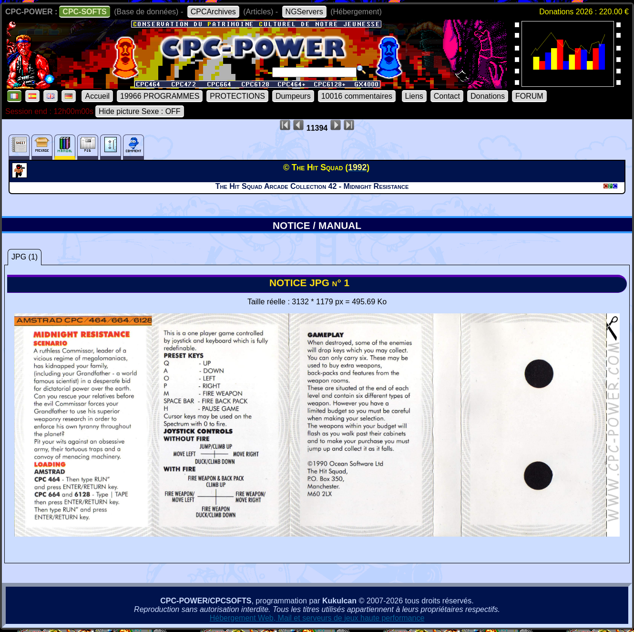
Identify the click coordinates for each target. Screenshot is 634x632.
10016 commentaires (356, 96)
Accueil (97, 96)
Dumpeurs (293, 96)
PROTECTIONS (237, 96)
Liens (414, 96)
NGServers (304, 12)
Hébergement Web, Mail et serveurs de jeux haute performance (317, 618)
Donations (487, 96)
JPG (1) (24, 257)
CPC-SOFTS (84, 12)
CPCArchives (213, 12)
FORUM (529, 96)
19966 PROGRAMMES (159, 96)
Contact (447, 96)
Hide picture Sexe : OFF (140, 111)
